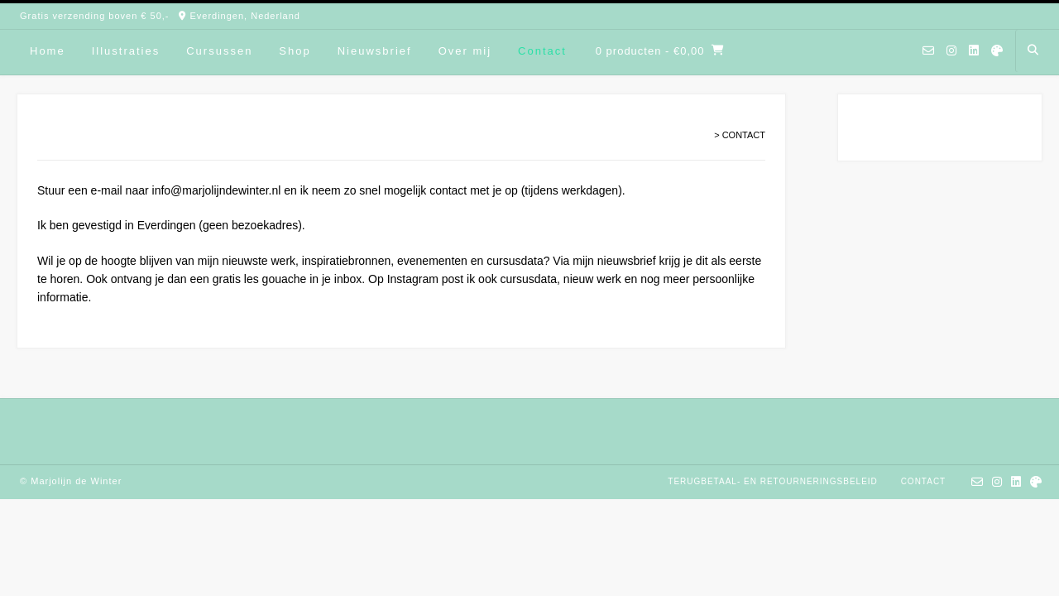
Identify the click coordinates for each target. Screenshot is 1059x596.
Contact (542, 51)
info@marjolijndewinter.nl (216, 190)
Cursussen (219, 51)
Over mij (464, 51)
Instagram (412, 279)
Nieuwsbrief (375, 51)
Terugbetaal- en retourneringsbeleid (773, 481)
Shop (294, 51)
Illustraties (126, 51)
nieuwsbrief (626, 260)
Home (47, 51)
